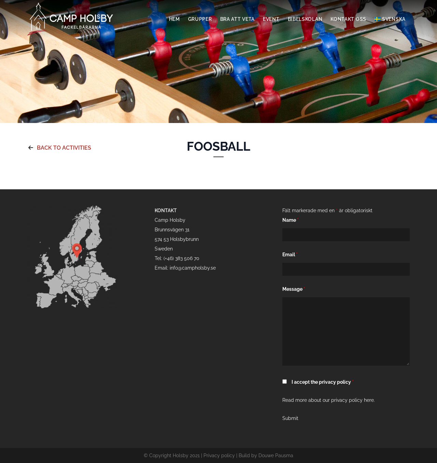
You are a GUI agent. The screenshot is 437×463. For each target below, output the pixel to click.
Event (271, 19)
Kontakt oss (348, 19)
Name (290, 220)
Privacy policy (219, 455)
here (369, 400)
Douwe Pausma (275, 455)
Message (293, 289)
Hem (174, 19)
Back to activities (59, 148)
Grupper (200, 19)
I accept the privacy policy (323, 382)
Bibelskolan (305, 19)
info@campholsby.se (193, 268)
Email (290, 254)
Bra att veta (237, 19)
